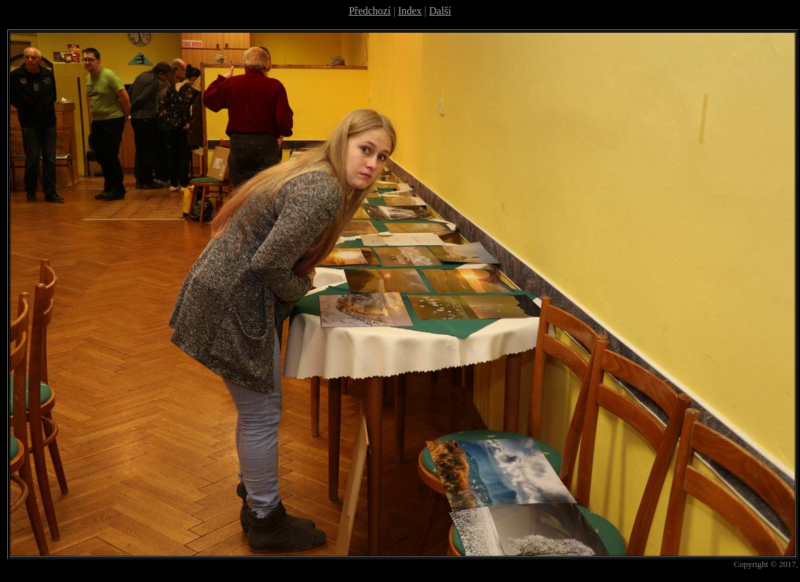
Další (440, 10)
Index (410, 10)
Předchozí (370, 10)
